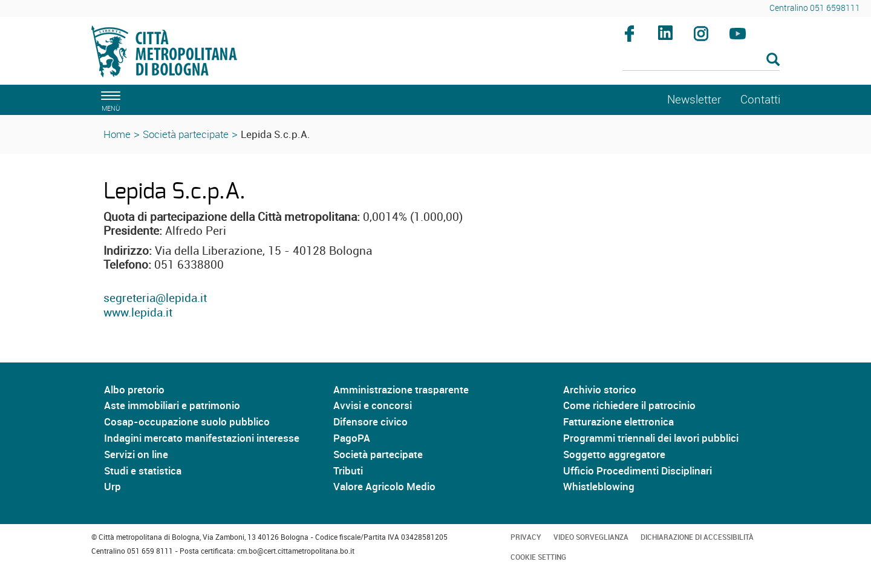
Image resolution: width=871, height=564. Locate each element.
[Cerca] (701, 60)
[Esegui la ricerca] (773, 60)
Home (117, 134)
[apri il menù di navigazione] (108, 99)
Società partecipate (186, 134)
